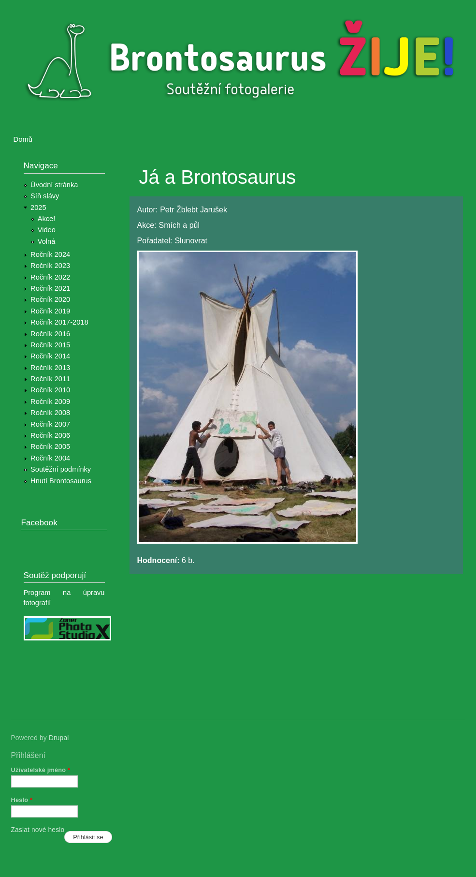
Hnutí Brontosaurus (60, 481)
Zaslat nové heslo (38, 829)
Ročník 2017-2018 (59, 322)
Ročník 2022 (50, 277)
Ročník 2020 (50, 299)
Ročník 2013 (50, 368)
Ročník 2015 (50, 345)
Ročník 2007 (50, 424)
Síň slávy (44, 196)
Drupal (59, 738)
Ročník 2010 (50, 390)
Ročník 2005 (50, 446)
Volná (47, 241)
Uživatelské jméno (41, 769)
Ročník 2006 (50, 435)
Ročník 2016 (50, 334)
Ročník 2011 (50, 379)
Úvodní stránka (54, 185)
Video (47, 230)
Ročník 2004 (50, 458)
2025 (38, 207)
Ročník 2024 (50, 254)
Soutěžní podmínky (60, 469)
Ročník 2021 (50, 288)
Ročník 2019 (50, 311)
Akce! (47, 219)
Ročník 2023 (50, 265)
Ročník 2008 (50, 412)
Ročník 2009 (50, 401)
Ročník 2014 (50, 356)
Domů (23, 139)
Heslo (22, 799)
